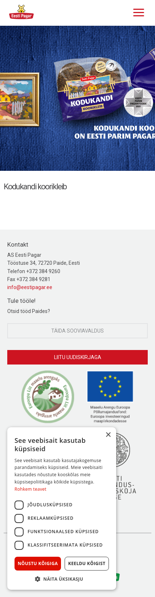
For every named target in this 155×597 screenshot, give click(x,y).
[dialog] (61, 508)
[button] (62, 578)
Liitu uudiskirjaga (77, 357)
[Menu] (136, 12)
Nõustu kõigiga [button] (38, 563)
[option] (77, 98)
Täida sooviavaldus (77, 331)
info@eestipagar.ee (29, 287)
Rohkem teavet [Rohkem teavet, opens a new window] (30, 489)
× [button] (108, 435)
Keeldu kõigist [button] (87, 563)
